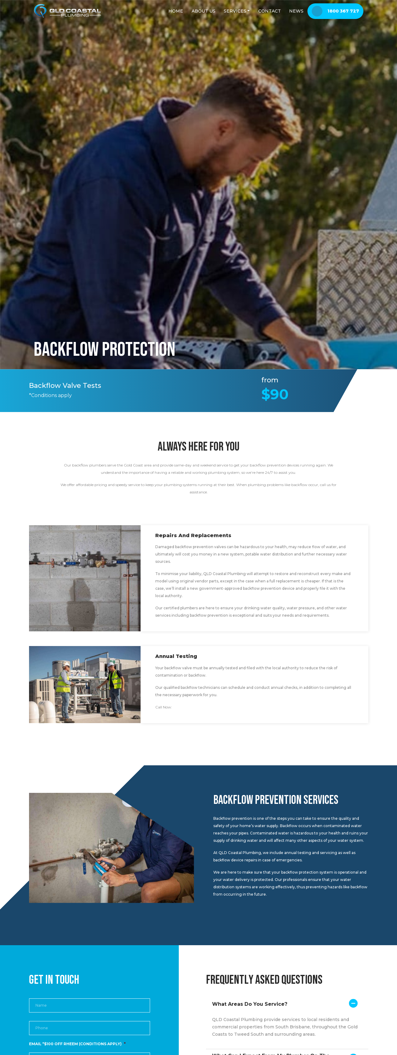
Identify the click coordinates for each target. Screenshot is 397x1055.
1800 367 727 (185, 707)
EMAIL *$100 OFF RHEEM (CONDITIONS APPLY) (77, 1044)
